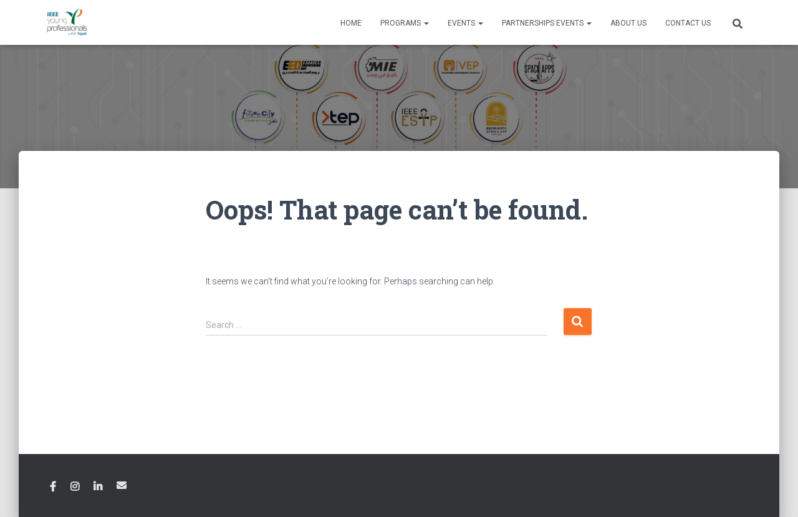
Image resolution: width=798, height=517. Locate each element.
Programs (404, 23)
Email (121, 485)
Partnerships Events (547, 23)
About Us (628, 23)
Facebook (53, 487)
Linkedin (97, 487)
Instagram (74, 487)
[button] (426, 23)
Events (465, 23)
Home (351, 23)
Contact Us (688, 23)
